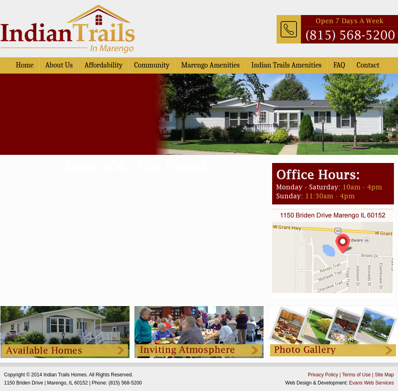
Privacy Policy (323, 375)
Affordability (103, 65)
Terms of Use (356, 375)
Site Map (384, 375)
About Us (59, 65)
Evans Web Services (371, 383)
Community (152, 65)
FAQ (339, 65)
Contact (368, 65)
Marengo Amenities (210, 65)
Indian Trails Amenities (286, 65)
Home (25, 65)
